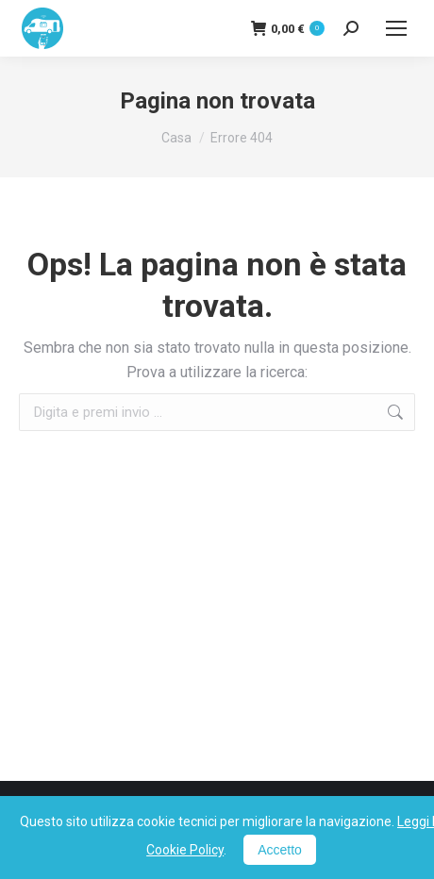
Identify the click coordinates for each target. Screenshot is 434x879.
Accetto (280, 849)
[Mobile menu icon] (396, 28)
